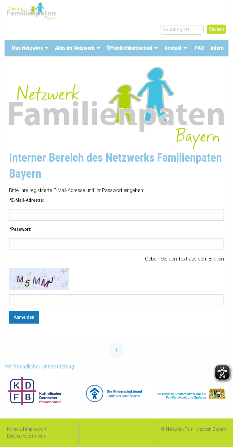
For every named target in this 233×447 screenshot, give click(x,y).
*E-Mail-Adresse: (26, 200)
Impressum (36, 429)
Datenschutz (19, 436)
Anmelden (24, 317)
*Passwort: (20, 229)
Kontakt (14, 429)
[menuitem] (28, 48)
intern (218, 48)
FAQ (199, 48)
